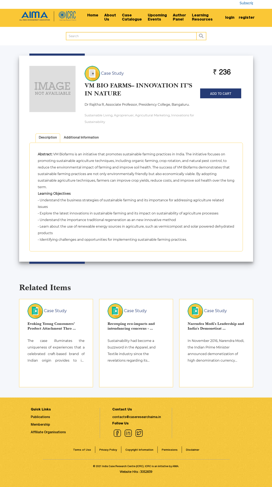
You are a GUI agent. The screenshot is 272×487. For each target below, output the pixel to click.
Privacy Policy (108, 450)
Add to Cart (220, 92)
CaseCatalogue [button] (132, 18)
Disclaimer (192, 450)
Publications (40, 417)
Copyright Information (139, 450)
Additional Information (81, 138)
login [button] (229, 18)
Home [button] (92, 15)
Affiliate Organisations (48, 432)
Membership (40, 425)
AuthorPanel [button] (179, 18)
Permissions (170, 450)
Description (48, 138)
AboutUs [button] (110, 18)
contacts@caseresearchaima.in (136, 417)
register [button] (247, 18)
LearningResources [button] (202, 18)
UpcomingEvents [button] (157, 18)
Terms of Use (82, 450)
